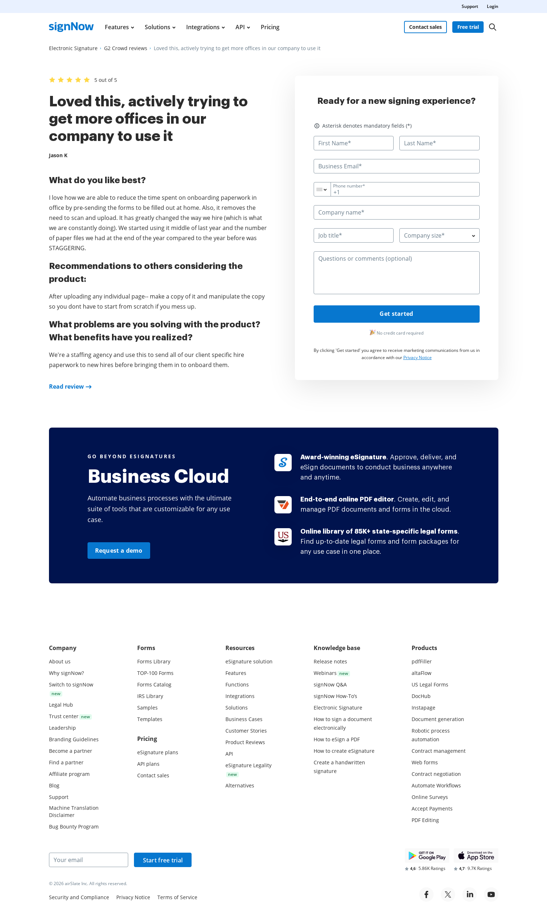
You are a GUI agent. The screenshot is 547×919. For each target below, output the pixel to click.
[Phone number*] (397, 189)
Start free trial (163, 860)
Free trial (468, 26)
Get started (396, 314)
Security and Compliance (79, 897)
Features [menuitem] (117, 27)
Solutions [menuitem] (157, 27)
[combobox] (327, 189)
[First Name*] (354, 143)
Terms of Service (177, 897)
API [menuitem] (240, 27)
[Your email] (88, 860)
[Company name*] (397, 212)
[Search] (492, 27)
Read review (66, 386)
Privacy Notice (417, 358)
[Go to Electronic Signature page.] (73, 48)
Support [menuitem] (470, 6)
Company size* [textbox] (424, 235)
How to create (344, 750)
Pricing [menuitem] (270, 27)
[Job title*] (354, 235)
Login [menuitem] (492, 6)
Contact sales (425, 26)
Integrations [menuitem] (203, 27)
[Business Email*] (397, 166)
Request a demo (119, 551)
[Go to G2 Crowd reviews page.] (125, 48)
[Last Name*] (439, 143)
